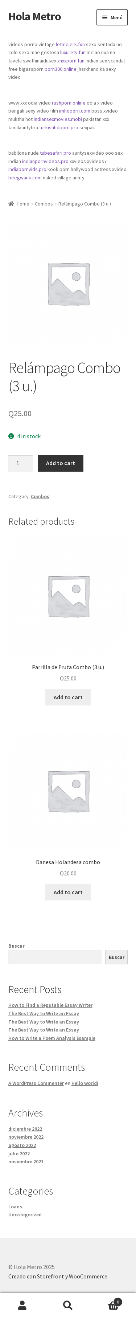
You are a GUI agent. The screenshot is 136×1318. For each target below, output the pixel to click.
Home (23, 203)
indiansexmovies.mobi (58, 119)
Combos (44, 203)
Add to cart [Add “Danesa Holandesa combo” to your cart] (68, 892)
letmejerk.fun (70, 44)
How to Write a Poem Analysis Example (51, 1038)
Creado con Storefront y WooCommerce (57, 1276)
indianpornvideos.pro (45, 161)
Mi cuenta (22, 1305)
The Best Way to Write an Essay (43, 1013)
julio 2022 (19, 1153)
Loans (15, 1206)
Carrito (107, 1300)
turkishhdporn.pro (58, 127)
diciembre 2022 (25, 1129)
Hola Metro (34, 16)
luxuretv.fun (73, 52)
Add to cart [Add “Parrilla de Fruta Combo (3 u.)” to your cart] (68, 697)
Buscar (16, 946)
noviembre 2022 (26, 1137)
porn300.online (61, 69)
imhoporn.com (74, 110)
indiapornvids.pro (27, 169)
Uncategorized (25, 1214)
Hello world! (84, 1083)
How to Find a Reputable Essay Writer (50, 1005)
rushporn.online (69, 102)
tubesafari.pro (55, 153)
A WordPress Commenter (36, 1083)
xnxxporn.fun (71, 60)
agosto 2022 (22, 1145)
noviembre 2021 (26, 1161)
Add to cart (60, 463)
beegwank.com (25, 177)
